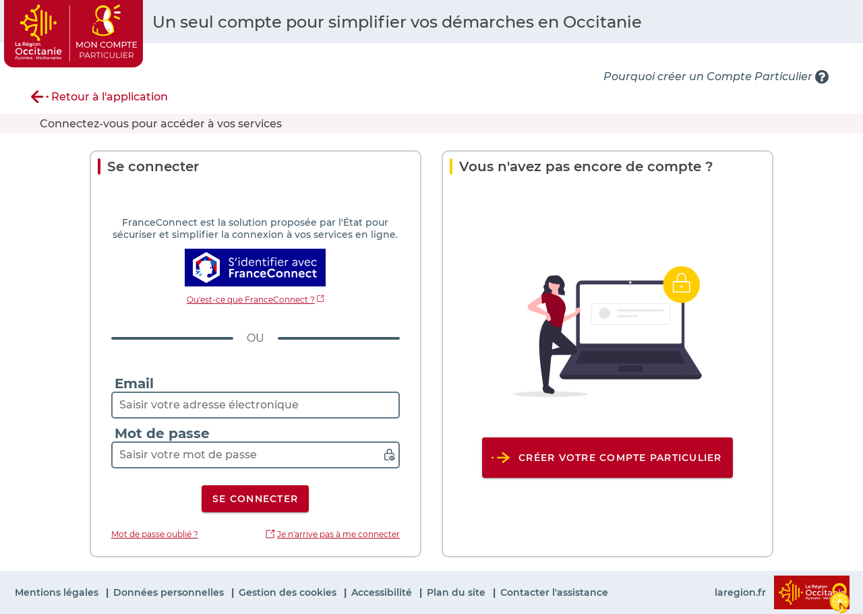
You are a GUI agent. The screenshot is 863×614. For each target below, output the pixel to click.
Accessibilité (383, 592)
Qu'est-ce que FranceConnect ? (251, 300)
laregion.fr (740, 592)
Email (134, 383)
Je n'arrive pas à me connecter (338, 534)
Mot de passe (162, 433)
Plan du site (457, 592)
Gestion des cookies (289, 592)
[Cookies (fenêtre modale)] (839, 595)
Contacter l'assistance (554, 592)
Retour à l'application (109, 96)
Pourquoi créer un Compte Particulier (707, 76)
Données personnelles (170, 592)
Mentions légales (58, 592)
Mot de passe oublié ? (154, 534)
